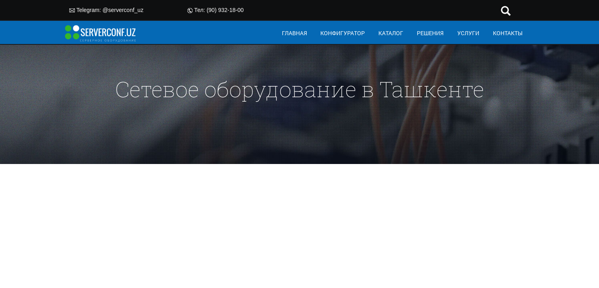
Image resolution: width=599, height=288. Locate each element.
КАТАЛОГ (390, 33)
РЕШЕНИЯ (430, 33)
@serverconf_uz (123, 10)
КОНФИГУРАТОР (342, 33)
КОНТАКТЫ (508, 33)
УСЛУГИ (468, 33)
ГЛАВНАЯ (294, 33)
